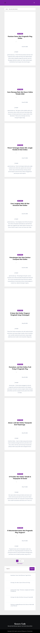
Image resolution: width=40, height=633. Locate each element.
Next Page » (20, 563)
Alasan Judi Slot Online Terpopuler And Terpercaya (20, 424)
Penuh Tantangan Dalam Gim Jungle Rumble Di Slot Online (20, 149)
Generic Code (20, 624)
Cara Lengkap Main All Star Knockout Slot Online (20, 204)
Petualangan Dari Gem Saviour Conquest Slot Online (20, 258)
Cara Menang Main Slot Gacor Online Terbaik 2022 (20, 93)
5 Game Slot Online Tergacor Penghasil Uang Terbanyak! (20, 314)
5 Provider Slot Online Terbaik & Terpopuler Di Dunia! (20, 477)
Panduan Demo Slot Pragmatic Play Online (20, 37)
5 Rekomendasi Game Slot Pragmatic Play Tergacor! (20, 531)
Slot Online (20, 33)
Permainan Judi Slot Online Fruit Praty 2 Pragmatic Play (20, 368)
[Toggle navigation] (5, 2)
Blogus (23, 631)
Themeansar (29, 631)
